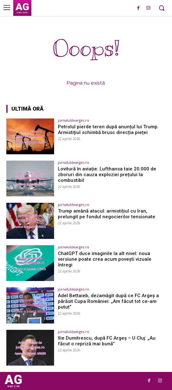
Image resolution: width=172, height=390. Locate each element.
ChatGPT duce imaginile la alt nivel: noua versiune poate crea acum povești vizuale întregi (104, 259)
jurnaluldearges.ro (73, 120)
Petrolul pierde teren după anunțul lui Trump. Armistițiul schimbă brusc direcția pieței (108, 129)
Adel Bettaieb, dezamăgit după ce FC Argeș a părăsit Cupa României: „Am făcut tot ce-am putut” (108, 301)
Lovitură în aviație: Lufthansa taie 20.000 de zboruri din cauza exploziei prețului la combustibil (107, 174)
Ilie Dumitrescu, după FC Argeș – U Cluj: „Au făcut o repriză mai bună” (107, 341)
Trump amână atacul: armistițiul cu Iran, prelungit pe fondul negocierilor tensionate (106, 214)
